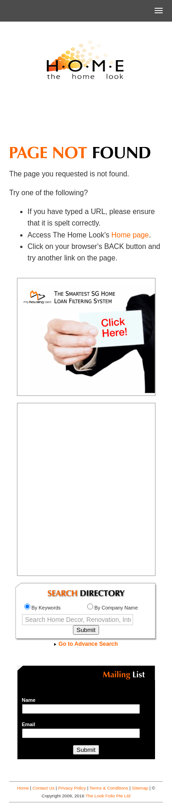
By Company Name (112, 607)
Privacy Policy (72, 787)
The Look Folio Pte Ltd (107, 795)
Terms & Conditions (108, 787)
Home (23, 787)
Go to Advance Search (86, 644)
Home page (130, 235)
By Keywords (42, 607)
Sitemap (140, 787)
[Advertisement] (86, 117)
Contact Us (44, 787)
